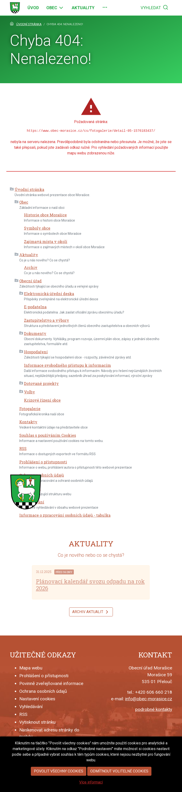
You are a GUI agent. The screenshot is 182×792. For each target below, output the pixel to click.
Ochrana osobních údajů (41, 475)
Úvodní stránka (29, 189)
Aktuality (28, 254)
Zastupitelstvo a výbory (46, 320)
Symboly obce (37, 228)
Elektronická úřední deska (49, 293)
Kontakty (28, 421)
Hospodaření (36, 351)
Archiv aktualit (91, 612)
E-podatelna (35, 306)
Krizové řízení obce (42, 400)
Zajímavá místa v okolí (45, 241)
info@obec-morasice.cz (148, 698)
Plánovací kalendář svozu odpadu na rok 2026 (90, 585)
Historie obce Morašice (45, 214)
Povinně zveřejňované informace (51, 683)
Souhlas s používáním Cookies (47, 435)
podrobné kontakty (153, 709)
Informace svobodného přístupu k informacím (67, 365)
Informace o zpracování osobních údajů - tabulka (65, 515)
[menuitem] (33, 8)
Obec (23, 202)
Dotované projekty (41, 383)
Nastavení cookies (37, 698)
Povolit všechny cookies (58, 781)
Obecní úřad (30, 280)
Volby (29, 391)
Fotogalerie (29, 408)
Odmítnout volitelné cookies (119, 781)
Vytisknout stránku (37, 722)
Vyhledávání (31, 706)
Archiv (30, 267)
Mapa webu (30, 668)
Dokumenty (35, 333)
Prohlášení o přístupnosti (43, 461)
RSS (23, 448)
